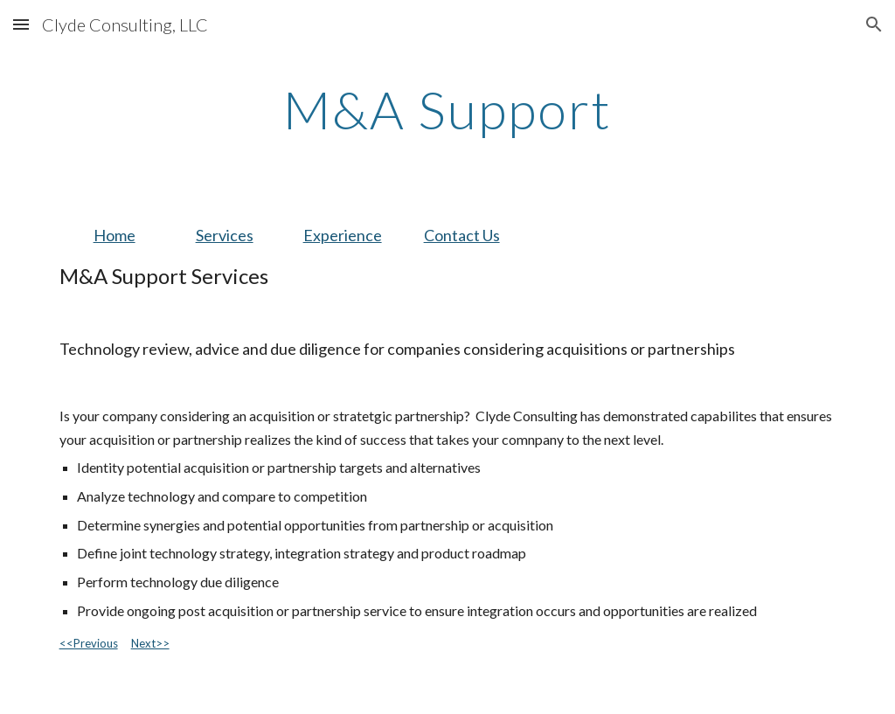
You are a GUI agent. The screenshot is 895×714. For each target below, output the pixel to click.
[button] (21, 24)
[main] (447, 109)
